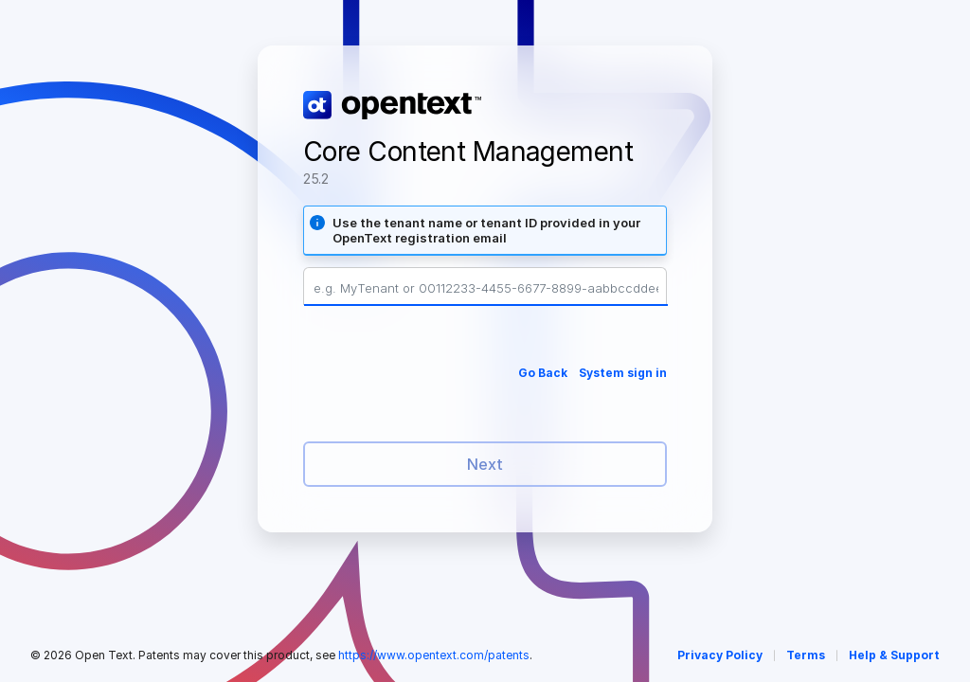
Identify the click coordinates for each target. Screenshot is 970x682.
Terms (805, 655)
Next (485, 464)
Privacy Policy (720, 655)
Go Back (542, 373)
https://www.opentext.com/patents (434, 655)
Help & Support (894, 655)
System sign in (623, 373)
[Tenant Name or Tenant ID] (486, 287)
